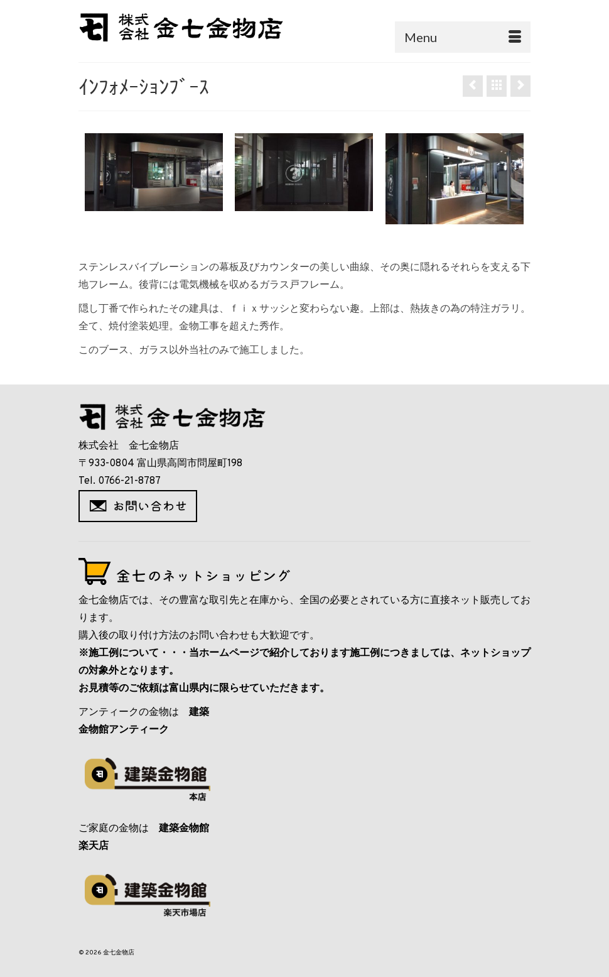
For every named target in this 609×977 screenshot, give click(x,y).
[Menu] (463, 37)
